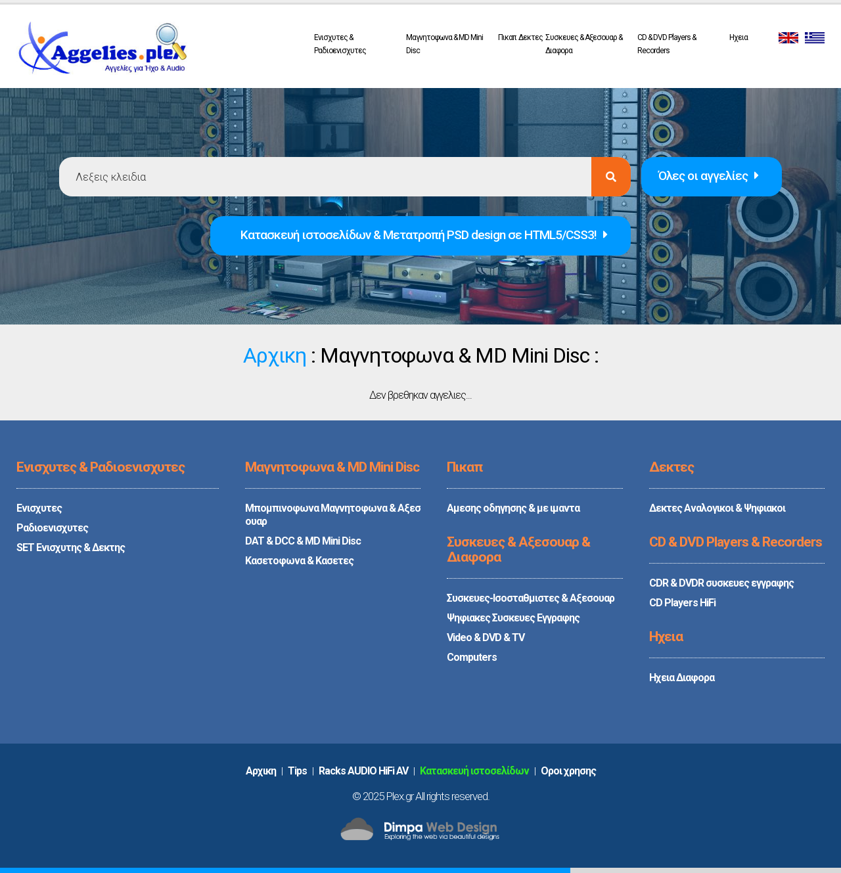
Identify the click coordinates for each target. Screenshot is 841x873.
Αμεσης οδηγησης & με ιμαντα (513, 508)
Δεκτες (530, 37)
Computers (472, 657)
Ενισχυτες (39, 508)
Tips (297, 771)
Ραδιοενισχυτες (52, 528)
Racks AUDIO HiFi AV (363, 771)
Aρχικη (261, 771)
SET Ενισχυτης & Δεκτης (70, 547)
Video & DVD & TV (485, 637)
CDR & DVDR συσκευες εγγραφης (721, 583)
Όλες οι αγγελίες (708, 175)
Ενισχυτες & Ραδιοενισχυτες (340, 44)
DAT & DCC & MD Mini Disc (303, 541)
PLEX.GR (101, 51)
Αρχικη (274, 355)
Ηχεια (738, 37)
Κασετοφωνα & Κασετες (299, 560)
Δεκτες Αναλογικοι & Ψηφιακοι (717, 508)
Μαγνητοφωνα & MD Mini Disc (444, 44)
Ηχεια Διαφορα (681, 677)
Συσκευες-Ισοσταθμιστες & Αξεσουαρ (530, 598)
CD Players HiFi (682, 602)
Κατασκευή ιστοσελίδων (474, 771)
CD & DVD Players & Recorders (666, 44)
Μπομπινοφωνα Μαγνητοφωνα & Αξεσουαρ (332, 514)
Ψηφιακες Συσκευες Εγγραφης (513, 618)
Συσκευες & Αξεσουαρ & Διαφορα (583, 44)
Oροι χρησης (568, 771)
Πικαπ (507, 37)
